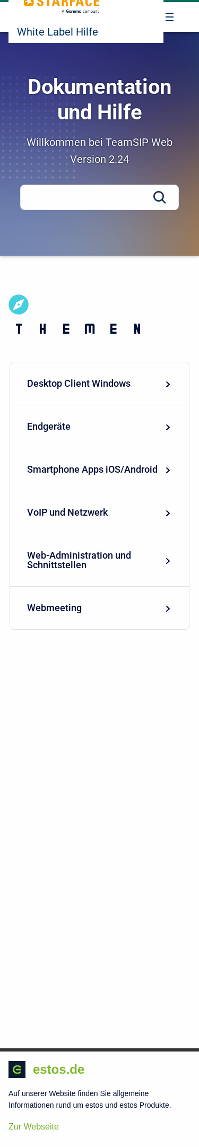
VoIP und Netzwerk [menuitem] (99, 512)
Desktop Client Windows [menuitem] (99, 383)
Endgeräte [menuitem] (99, 426)
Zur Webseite (33, 1126)
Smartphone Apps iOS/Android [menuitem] (99, 469)
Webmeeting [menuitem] (99, 607)
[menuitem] (99, 383)
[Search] (99, 197)
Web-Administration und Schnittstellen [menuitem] (99, 560)
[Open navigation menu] (170, 17)
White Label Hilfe (57, 31)
